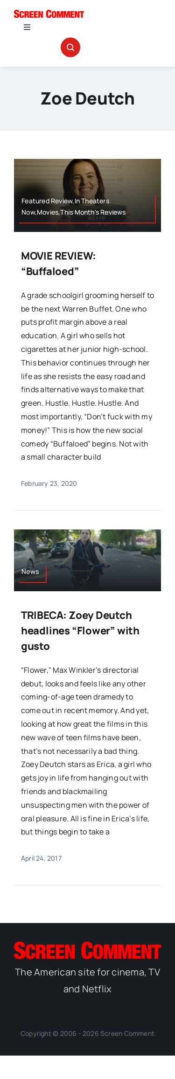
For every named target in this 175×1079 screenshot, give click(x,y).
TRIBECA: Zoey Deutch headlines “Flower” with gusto (80, 630)
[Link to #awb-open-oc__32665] (70, 47)
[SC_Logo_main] (49, 13)
